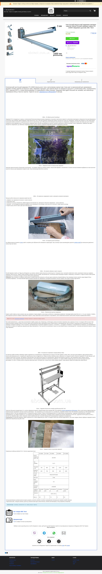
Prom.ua (57, 571)
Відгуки (74, 561)
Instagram (11, 561)
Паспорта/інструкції (35, 561)
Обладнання (44, 15)
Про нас (52, 15)
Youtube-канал (12, 560)
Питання (58, 15)
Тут (14, 513)
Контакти (65, 15)
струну (21, 242)
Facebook (11, 563)
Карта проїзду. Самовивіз (15, 565)
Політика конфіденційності (58, 572)
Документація (17, 519)
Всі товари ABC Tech (20, 511)
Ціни (74, 563)
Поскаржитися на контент (48, 572)
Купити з (73, 42)
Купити (73, 38)
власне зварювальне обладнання (69, 410)
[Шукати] (90, 11)
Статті (53, 560)
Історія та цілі (76, 560)
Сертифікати (33, 563)
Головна (36, 15)
